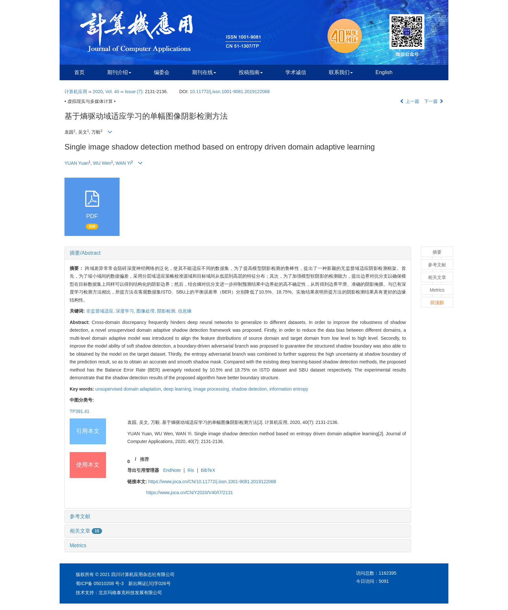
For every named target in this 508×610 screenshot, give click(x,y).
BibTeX (208, 470)
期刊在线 (204, 72)
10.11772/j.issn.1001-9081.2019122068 (230, 91)
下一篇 (434, 101)
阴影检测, (167, 311)
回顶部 (437, 302)
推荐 (144, 459)
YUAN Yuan (76, 163)
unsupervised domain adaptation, (129, 389)
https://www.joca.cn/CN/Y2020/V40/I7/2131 (189, 492)
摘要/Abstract (85, 253)
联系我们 (341, 72)
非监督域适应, (101, 311)
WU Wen (102, 163)
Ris (191, 470)
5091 (384, 581)
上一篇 (409, 101)
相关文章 (86, 531)
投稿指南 (251, 72)
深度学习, (126, 311)
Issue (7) (133, 91)
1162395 (388, 573)
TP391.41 (79, 411)
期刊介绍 (119, 72)
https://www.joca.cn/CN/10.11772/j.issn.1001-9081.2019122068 (212, 481)
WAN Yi (123, 163)
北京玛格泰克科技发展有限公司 (130, 592)
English (383, 72)
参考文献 (80, 516)
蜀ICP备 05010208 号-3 (100, 583)
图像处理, (146, 311)
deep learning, (179, 389)
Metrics (78, 545)
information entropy (288, 389)
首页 (79, 72)
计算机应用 (75, 91)
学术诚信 (295, 72)
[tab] (238, 253)
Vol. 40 (112, 91)
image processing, (212, 389)
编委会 (161, 72)
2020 (98, 91)
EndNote (171, 470)
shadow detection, (251, 389)
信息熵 (184, 311)
